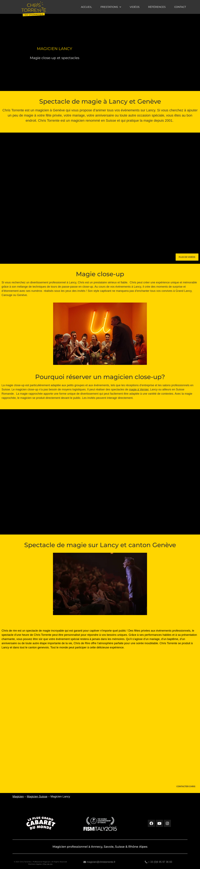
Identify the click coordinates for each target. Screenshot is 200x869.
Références (157, 6)
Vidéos (135, 6)
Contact (180, 6)
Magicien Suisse (37, 796)
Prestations (110, 7)
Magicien (18, 796)
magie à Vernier (138, 389)
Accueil (86, 6)
